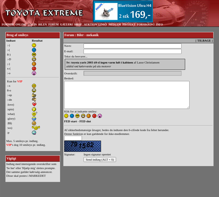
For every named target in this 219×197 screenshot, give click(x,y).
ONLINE (20, 24)
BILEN (42, 24)
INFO (159, 24)
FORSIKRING (146, 24)
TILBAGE (204, 40)
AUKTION (90, 24)
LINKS (103, 24)
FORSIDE (8, 24)
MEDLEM (114, 24)
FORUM (53, 24)
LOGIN (32, 24)
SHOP (78, 24)
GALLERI (66, 24)
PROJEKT (129, 24)
